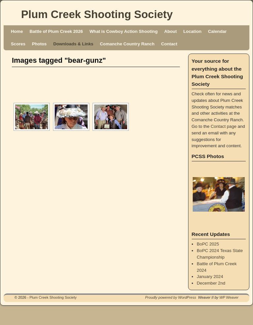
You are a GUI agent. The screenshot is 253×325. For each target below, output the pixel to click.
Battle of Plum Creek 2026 (56, 31)
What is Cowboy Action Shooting (124, 31)
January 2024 (210, 276)
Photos (39, 43)
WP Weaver (229, 297)
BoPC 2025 (208, 244)
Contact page (223, 126)
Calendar (217, 31)
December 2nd (211, 283)
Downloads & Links (73, 43)
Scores (18, 43)
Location (192, 31)
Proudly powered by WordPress (170, 297)
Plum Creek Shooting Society (97, 14)
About (170, 31)
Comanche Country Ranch (127, 43)
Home (17, 31)
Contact (169, 43)
